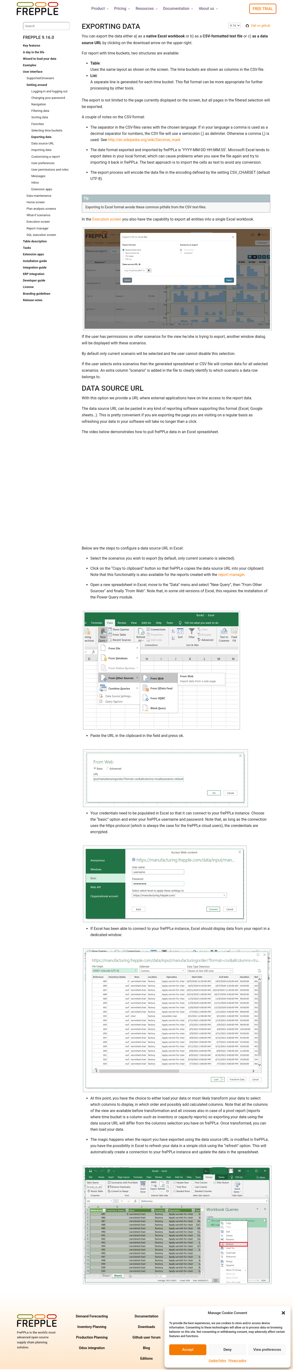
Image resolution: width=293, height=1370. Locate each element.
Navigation (38, 105)
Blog (146, 1349)
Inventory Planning (91, 1328)
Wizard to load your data (39, 59)
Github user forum (146, 1338)
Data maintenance (39, 196)
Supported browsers (40, 79)
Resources (147, 8)
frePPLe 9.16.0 (38, 38)
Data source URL (42, 144)
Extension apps (41, 190)
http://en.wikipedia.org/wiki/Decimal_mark (144, 140)
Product (100, 8)
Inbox (35, 183)
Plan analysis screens (41, 209)
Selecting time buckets (46, 131)
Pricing (122, 8)
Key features (31, 46)
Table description (35, 242)
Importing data (41, 150)
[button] (283, 1312)
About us (209, 8)
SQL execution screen (41, 235)
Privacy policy (237, 1360)
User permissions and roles (50, 170)
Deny (227, 1349)
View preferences (267, 1349)
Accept (187, 1349)
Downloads (146, 1328)
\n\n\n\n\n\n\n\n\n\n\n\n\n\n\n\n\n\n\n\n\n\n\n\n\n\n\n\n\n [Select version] (234, 26)
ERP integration (33, 274)
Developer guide (34, 281)
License (28, 287)
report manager (231, 575)
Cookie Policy (217, 1360)
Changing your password (48, 98)
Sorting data (39, 118)
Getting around (37, 85)
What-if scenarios (38, 216)
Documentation (178, 8)
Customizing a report (45, 157)
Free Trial (263, 8)
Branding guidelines (36, 294)
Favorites (37, 124)
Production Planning (92, 1338)
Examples (29, 66)
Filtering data (40, 111)
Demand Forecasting (92, 1317)
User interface (32, 72)
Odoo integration (92, 1349)
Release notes (32, 301)
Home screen (36, 203)
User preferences (43, 164)
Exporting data (41, 137)
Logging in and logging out (49, 92)
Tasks (27, 248)
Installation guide (35, 261)
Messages (38, 177)
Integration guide (35, 268)
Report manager (38, 229)
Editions (146, 1359)
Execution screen (38, 222)
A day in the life (33, 53)
